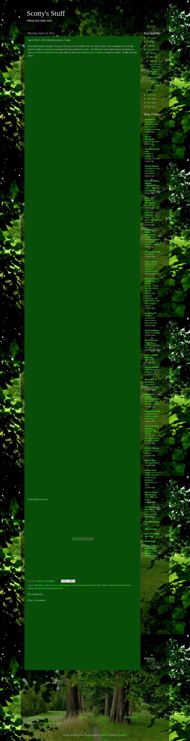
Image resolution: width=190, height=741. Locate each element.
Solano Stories (152, 166)
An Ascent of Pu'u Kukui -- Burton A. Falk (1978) (152, 188)
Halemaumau (65, 585)
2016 (149, 42)
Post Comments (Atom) (50, 723)
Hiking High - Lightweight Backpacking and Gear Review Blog (151, 551)
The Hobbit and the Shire (152, 508)
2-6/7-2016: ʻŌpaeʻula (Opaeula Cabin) (152, 268)
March (152, 90)
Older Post (130, 717)
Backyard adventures (149, 358)
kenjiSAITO (150, 119)
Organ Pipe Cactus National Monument (151, 219)
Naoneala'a (149, 254)
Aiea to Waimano (152, 141)
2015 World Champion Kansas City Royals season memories (152, 240)
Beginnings (150, 541)
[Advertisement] (82, 692)
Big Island (39, 585)
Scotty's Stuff (46, 13)
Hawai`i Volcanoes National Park (116, 585)
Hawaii (31, 588)
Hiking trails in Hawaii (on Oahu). (152, 281)
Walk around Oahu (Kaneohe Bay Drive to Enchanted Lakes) (152, 125)
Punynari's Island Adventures (150, 232)
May (151, 57)
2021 (149, 38)
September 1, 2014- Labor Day (152, 385)
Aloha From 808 (152, 411)
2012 (149, 99)
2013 (149, 95)
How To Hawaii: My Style (152, 535)
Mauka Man (150, 460)
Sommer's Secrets (149, 395)
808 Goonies (151, 529)
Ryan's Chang (151, 355)
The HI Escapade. (150, 138)
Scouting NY (151, 313)
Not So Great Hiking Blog (151, 493)
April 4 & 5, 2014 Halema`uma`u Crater (155, 81)
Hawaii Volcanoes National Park (49, 588)
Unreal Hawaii (151, 367)
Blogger (122, 735)
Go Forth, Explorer (149, 213)
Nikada (104, 735)
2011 (149, 102)
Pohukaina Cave (152, 252)
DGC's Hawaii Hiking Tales (151, 262)
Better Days (150, 205)
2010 (149, 106)
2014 (149, 49)
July (151, 53)
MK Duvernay (151, 340)
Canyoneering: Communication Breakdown (151, 416)
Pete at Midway (152, 448)
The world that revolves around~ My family (151, 429)
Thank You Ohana (152, 333)
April (151, 61)
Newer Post (34, 717)
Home (83, 717)
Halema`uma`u (51, 585)
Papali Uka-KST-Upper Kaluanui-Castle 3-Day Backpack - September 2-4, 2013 (152, 478)
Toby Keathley (151, 330)
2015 (149, 46)
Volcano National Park (46, 52)
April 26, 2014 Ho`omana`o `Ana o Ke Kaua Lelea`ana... (155, 69)
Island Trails (150, 470)
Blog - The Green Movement (150, 200)
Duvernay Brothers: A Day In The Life (152, 345)
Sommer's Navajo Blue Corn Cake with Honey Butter (152, 401)
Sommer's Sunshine (149, 380)
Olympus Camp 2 (152, 463)
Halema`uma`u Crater (92, 52)
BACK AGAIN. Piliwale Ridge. (151, 513)
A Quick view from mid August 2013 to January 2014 (152, 438)
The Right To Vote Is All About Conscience (152, 170)
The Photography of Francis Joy (152, 370)
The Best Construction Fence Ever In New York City (151, 319)
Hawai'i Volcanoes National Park (86, 585)
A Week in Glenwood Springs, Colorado (152, 156)
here (45, 499)
